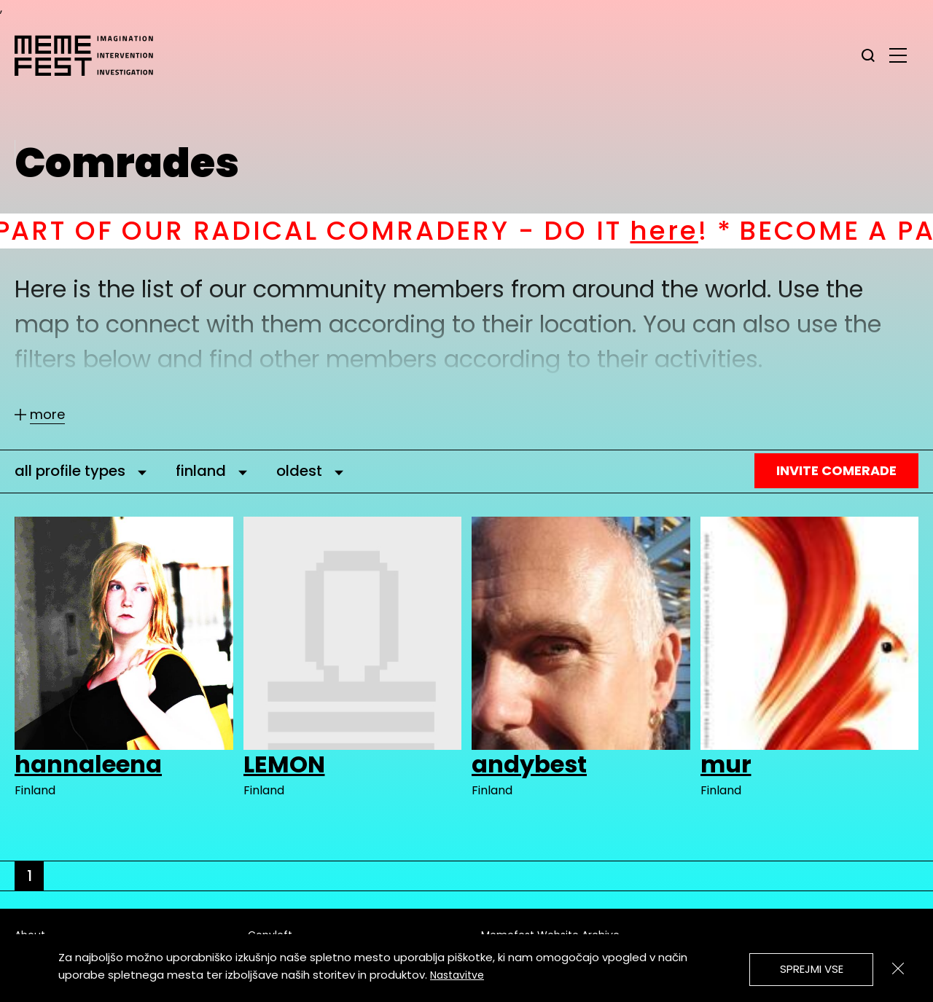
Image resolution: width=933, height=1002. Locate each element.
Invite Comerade (836, 470)
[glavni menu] (898, 54)
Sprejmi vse (811, 968)
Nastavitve (457, 975)
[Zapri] (898, 968)
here (684, 230)
